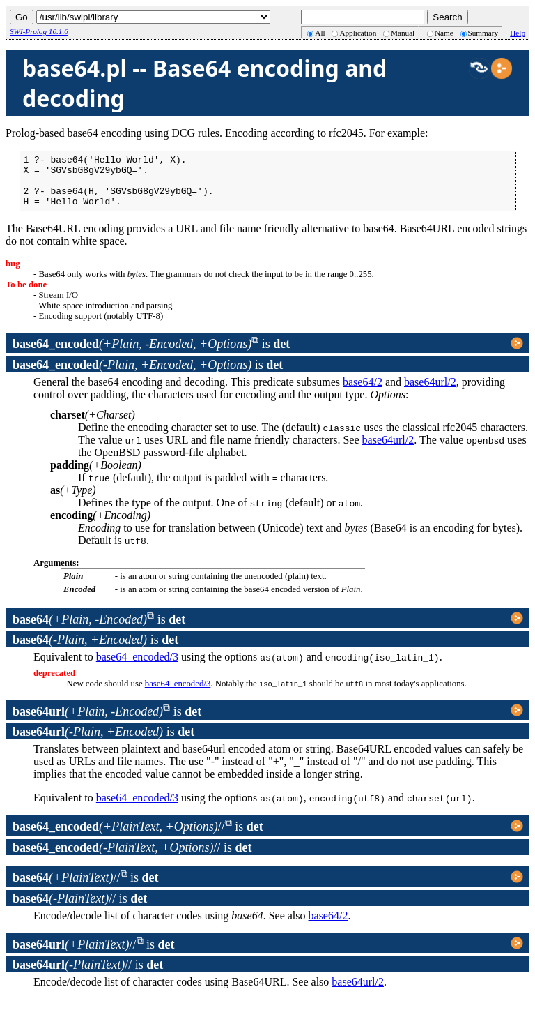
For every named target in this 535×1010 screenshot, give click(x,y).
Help (517, 33)
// (119, 837)
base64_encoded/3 (137, 667)
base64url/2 (430, 392)
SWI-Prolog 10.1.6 (39, 31)
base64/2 (362, 392)
